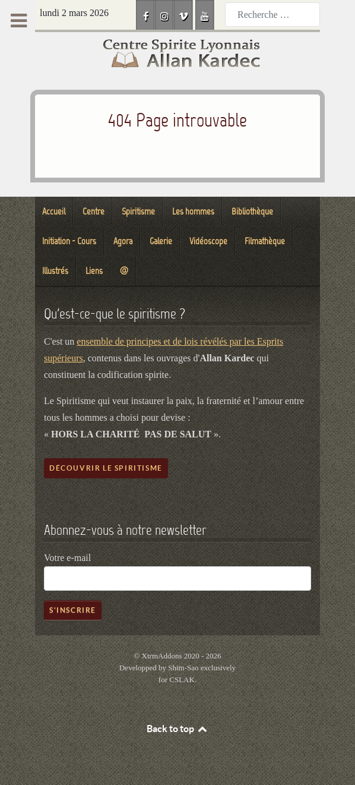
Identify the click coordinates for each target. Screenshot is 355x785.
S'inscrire (72, 610)
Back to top (177, 728)
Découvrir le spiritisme (106, 468)
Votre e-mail (67, 558)
